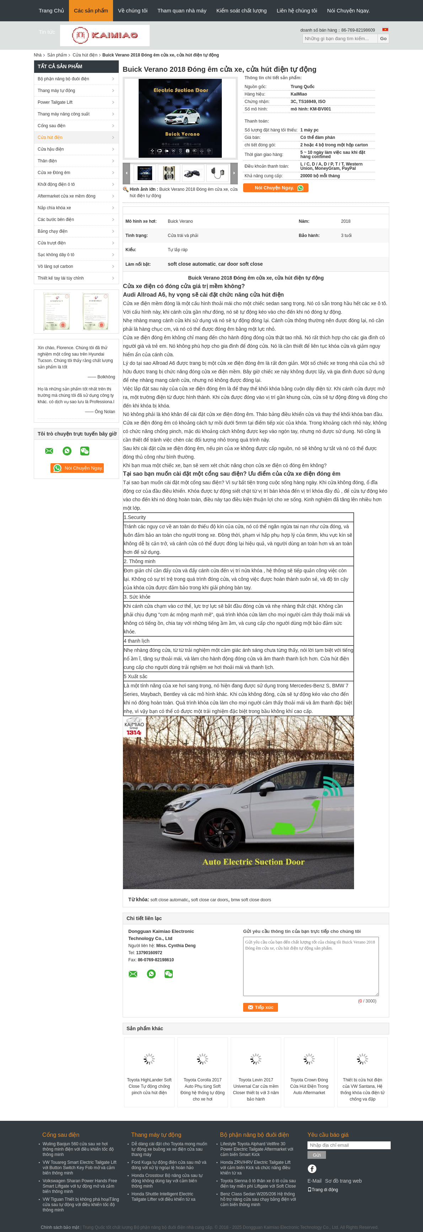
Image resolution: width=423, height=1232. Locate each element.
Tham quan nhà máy (182, 10)
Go (383, 38)
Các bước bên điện (56, 219)
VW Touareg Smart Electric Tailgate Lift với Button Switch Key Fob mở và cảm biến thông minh (80, 1168)
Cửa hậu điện (51, 149)
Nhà (38, 55)
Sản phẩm (57, 55)
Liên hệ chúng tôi (297, 10)
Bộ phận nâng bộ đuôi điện (63, 78)
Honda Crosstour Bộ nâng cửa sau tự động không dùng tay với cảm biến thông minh (167, 1181)
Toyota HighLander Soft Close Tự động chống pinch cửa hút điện (149, 1086)
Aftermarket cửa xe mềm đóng (66, 196)
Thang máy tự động (56, 90)
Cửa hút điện (85, 55)
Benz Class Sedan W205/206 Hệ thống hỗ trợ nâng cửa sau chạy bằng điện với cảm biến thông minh (258, 1199)
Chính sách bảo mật (60, 1227)
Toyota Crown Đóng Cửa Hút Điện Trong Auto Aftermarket (309, 1086)
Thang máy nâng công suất (64, 114)
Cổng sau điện (51, 125)
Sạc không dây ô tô (56, 254)
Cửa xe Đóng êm (54, 172)
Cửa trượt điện (52, 243)
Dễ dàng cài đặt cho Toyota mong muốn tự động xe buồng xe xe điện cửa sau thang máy (169, 1149)
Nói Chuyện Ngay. (348, 10)
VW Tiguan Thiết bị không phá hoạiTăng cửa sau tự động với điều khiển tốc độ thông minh (81, 1204)
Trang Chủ (51, 10)
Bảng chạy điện (53, 231)
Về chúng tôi (133, 10)
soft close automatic (169, 899)
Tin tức (47, 32)
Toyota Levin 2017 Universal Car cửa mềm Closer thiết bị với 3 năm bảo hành (256, 1089)
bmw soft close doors (251, 899)
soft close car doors (209, 899)
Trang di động (322, 1189)
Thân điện (47, 160)
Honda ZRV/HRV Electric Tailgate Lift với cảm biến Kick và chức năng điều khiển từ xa (255, 1168)
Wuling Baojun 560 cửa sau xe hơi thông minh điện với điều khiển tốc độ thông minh (78, 1149)
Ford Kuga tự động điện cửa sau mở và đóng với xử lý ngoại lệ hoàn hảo (169, 1165)
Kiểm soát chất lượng (241, 10)
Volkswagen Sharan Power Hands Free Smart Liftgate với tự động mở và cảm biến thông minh (80, 1186)
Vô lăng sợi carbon (55, 266)
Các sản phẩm (91, 10)
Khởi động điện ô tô (56, 184)
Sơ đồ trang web (343, 1181)
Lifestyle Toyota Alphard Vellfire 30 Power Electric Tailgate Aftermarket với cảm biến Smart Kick (256, 1149)
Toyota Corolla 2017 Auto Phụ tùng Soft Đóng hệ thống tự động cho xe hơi (203, 1089)
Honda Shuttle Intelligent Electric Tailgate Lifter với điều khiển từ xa (164, 1197)
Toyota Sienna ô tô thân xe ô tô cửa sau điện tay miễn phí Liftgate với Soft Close (258, 1183)
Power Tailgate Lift (55, 102)
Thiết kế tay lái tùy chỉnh (61, 278)
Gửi (317, 1155)
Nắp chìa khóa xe (54, 207)
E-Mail (314, 1181)
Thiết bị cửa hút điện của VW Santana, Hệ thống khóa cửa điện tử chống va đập (363, 1089)
